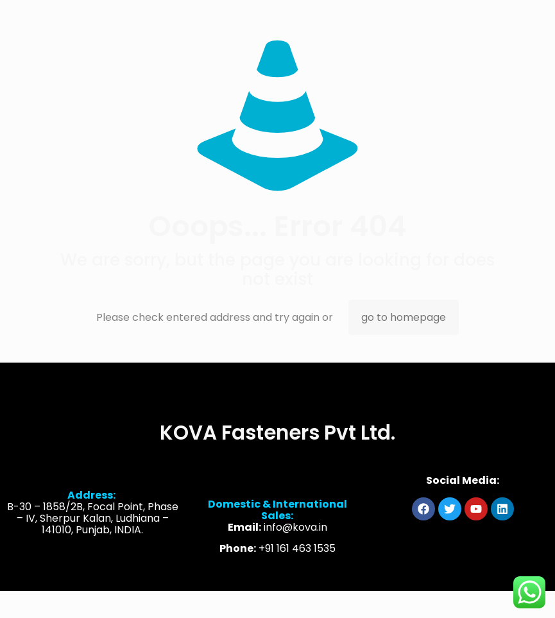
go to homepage (403, 317)
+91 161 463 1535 (297, 556)
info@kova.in (295, 535)
